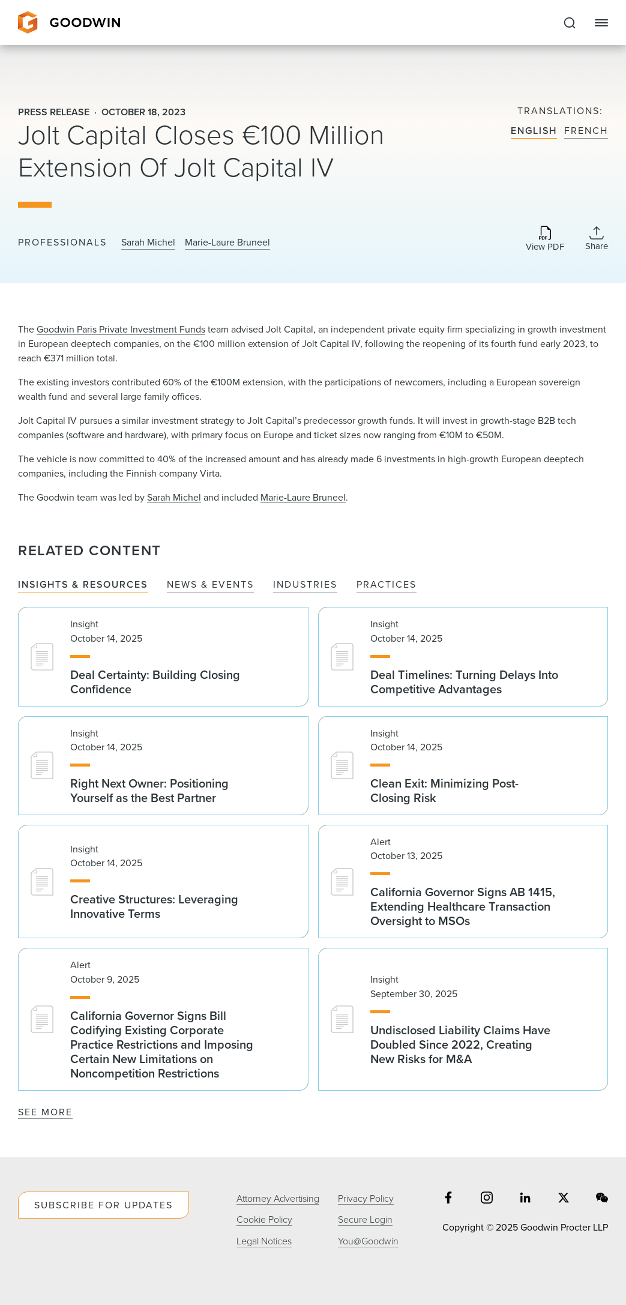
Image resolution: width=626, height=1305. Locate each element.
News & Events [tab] (210, 584)
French (586, 130)
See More (45, 1111)
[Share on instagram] (487, 1198)
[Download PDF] (545, 239)
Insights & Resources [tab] (83, 584)
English (534, 130)
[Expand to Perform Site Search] (569, 23)
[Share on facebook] (448, 1198)
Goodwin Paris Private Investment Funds (121, 329)
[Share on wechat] (602, 1198)
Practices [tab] (387, 584)
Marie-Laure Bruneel (227, 242)
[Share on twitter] (564, 1198)
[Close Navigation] (601, 22)
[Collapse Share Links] (596, 238)
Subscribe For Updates (103, 1204)
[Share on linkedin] (525, 1198)
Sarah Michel (148, 242)
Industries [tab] (305, 584)
